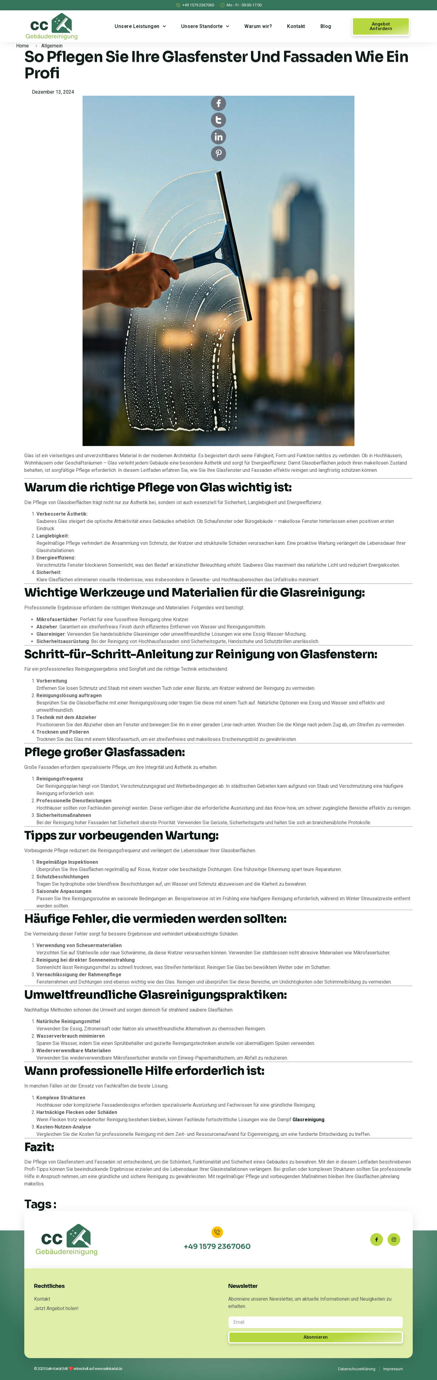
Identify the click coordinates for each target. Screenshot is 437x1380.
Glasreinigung (308, 1119)
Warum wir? (258, 26)
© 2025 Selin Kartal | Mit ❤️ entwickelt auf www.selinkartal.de (78, 1368)
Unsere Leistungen (140, 26)
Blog (325, 26)
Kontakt (296, 26)
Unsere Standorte (205, 26)
